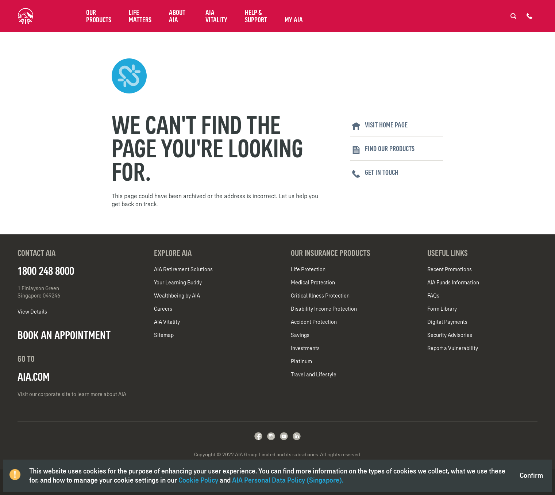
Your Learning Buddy (178, 282)
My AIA (294, 19)
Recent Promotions (449, 269)
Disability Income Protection (324, 309)
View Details (32, 311)
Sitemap (164, 335)
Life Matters (140, 16)
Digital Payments (447, 322)
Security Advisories (449, 335)
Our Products (98, 16)
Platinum (301, 361)
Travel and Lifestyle (313, 374)
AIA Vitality (216, 16)
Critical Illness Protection (320, 295)
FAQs (433, 295)
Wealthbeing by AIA (177, 295)
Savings (300, 335)
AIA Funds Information (453, 282)
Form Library (442, 309)
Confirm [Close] (531, 475)
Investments (305, 348)
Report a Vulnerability (452, 348)
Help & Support (256, 16)
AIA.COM (34, 377)
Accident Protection (314, 322)
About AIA (177, 16)
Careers (163, 309)
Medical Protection (313, 282)
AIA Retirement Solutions (183, 269)
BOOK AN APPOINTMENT (64, 335)
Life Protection (308, 269)
